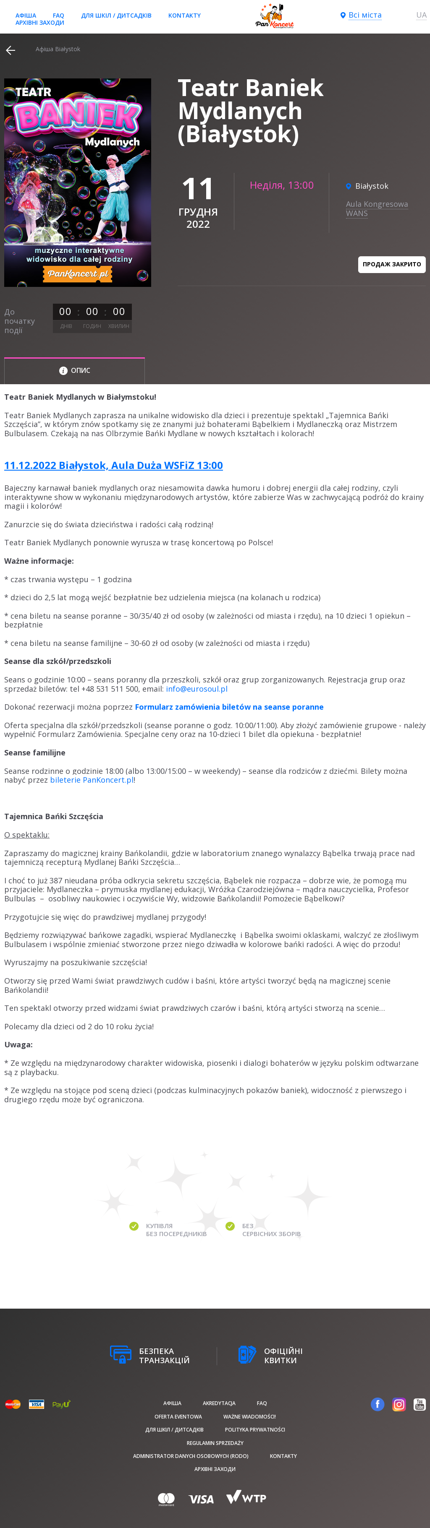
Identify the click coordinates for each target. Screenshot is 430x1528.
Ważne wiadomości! (249, 1416)
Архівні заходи (40, 22)
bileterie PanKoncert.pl (92, 780)
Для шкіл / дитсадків (116, 15)
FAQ (58, 15)
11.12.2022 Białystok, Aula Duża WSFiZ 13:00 (113, 465)
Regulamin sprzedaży (215, 1443)
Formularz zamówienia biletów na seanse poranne (229, 707)
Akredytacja (219, 1403)
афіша (26, 15)
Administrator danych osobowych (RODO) (191, 1456)
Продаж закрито (392, 264)
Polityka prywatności (255, 1429)
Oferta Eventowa (178, 1416)
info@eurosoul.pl (197, 689)
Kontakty (184, 15)
